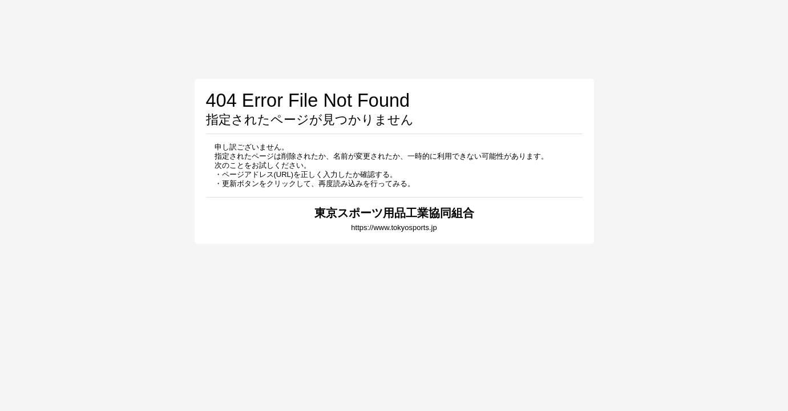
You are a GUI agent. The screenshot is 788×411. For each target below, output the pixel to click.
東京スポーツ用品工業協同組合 (394, 213)
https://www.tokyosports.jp (394, 227)
